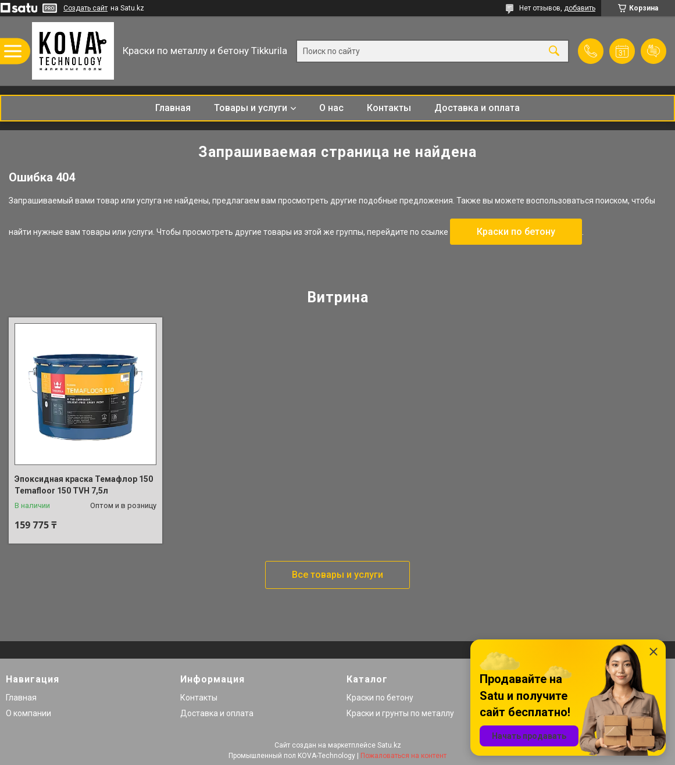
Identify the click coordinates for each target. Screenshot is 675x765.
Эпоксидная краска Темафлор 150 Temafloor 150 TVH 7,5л (84, 484)
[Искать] (554, 51)
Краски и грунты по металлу (400, 713)
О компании (28, 713)
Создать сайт (85, 8)
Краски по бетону (516, 231)
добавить (579, 8)
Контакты (389, 107)
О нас (331, 107)
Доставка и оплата (477, 107)
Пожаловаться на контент (403, 756)
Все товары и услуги (337, 574)
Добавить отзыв (653, 51)
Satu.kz (389, 745)
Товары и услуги (250, 107)
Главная (173, 107)
